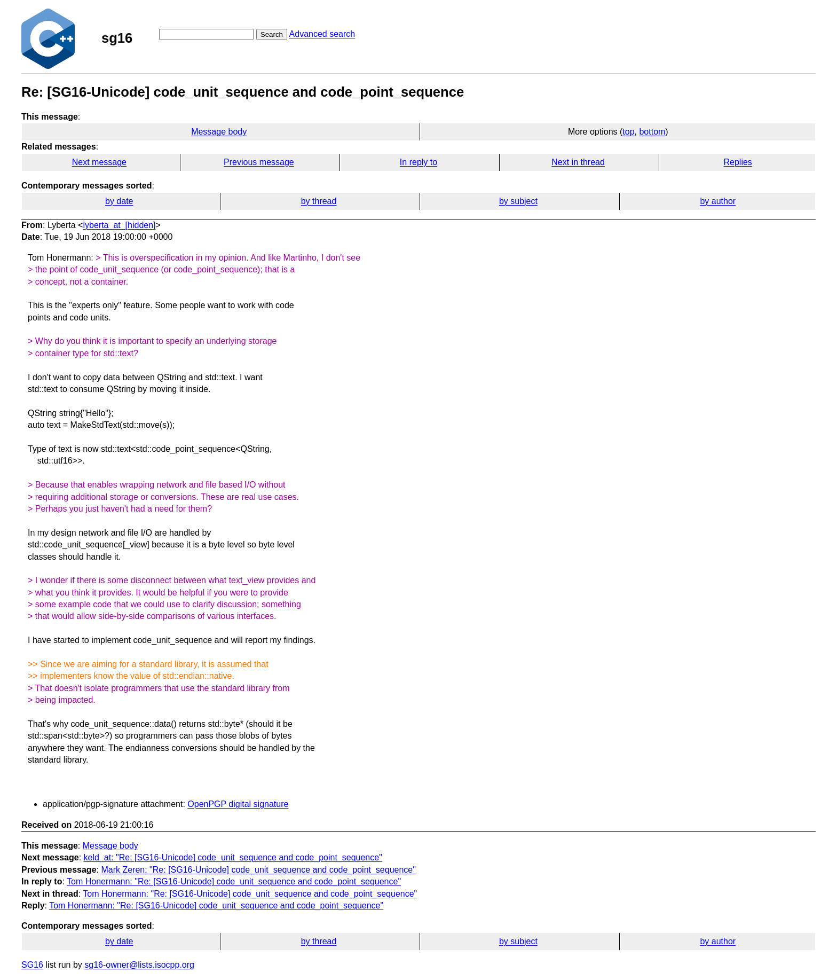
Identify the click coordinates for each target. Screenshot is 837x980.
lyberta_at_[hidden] (119, 225)
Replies (737, 162)
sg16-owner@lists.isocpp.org (139, 964)
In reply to (418, 162)
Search (271, 34)
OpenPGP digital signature (237, 804)
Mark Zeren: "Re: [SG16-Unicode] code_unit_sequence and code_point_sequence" (258, 869)
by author (718, 201)
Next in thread (578, 162)
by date (119, 201)
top (628, 131)
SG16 (32, 964)
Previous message (259, 162)
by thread (319, 201)
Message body (219, 131)
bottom (652, 131)
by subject (518, 201)
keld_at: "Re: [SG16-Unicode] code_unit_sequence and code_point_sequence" (233, 857)
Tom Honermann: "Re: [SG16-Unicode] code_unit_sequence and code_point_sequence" (234, 881)
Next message (99, 162)
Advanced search (322, 33)
